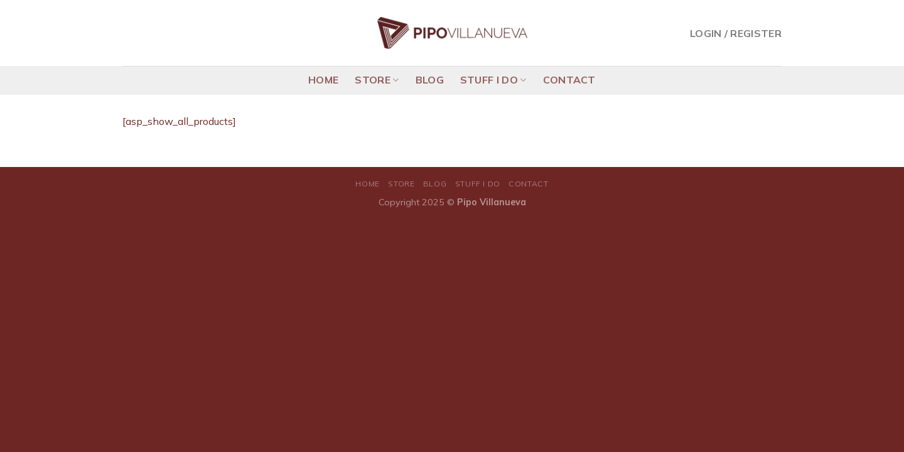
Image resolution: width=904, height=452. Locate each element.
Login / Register (736, 33)
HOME (323, 79)
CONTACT (569, 79)
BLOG (430, 79)
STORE (377, 79)
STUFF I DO (493, 79)
